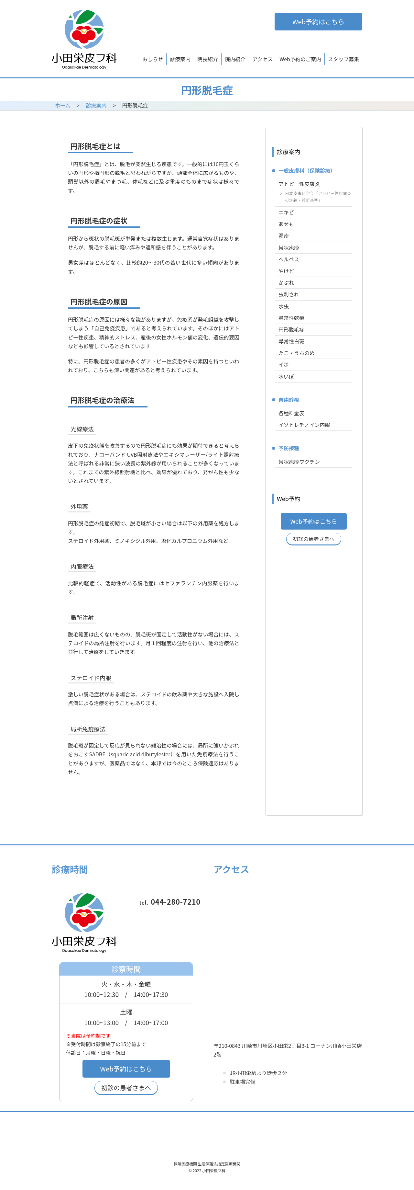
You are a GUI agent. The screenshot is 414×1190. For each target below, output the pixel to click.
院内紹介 (235, 59)
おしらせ (152, 59)
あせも (286, 224)
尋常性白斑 (291, 341)
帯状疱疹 (288, 247)
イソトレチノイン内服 (304, 425)
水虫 (283, 306)
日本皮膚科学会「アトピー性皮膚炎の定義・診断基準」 (318, 196)
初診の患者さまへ (313, 539)
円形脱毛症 (291, 329)
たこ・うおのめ (296, 353)
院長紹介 (207, 59)
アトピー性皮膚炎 (299, 184)
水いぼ (286, 376)
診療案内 (180, 59)
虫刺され (288, 294)
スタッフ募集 (343, 59)
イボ (283, 364)
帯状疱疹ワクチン (299, 461)
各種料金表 (291, 413)
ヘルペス (288, 259)
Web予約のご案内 (300, 59)
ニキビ (286, 212)
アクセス (262, 59)
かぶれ (286, 282)
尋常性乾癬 (291, 318)
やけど (286, 271)
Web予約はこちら (318, 21)
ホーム (63, 105)
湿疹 (283, 235)
